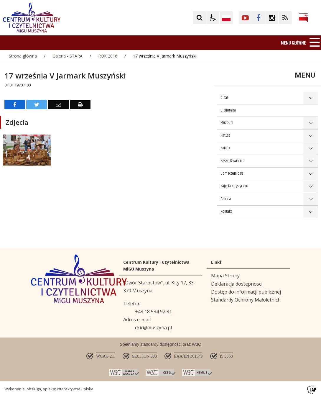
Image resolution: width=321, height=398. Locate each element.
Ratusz (225, 135)
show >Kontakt (310, 212)
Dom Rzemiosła (231, 173)
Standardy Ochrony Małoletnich (246, 300)
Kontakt (226, 211)
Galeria (225, 199)
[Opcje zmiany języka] (226, 17)
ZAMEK (225, 148)
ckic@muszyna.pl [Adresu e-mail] (153, 327)
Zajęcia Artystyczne (234, 186)
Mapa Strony (225, 275)
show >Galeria (310, 199)
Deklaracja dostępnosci (236, 284)
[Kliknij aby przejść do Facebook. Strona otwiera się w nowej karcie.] (258, 17)
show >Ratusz (310, 136)
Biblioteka (228, 110)
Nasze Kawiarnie (232, 161)
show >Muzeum (310, 123)
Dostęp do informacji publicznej (246, 292)
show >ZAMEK (310, 148)
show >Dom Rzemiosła (310, 174)
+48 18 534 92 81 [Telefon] (153, 311)
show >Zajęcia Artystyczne (310, 186)
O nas (224, 97)
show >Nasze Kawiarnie (310, 161)
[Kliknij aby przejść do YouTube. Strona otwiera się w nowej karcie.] (245, 17)
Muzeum (226, 122)
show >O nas (310, 98)
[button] (212, 17)
